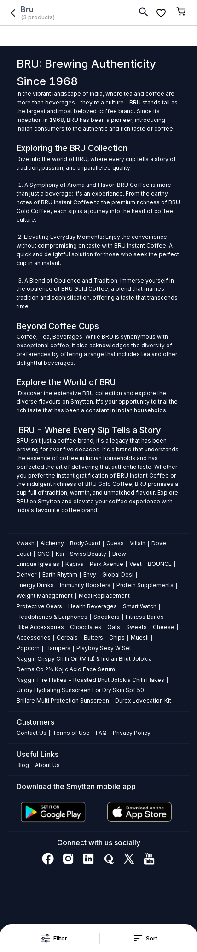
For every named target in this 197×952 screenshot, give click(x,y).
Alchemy (52, 543)
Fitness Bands (145, 616)
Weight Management (45, 595)
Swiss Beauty (88, 553)
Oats (113, 626)
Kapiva (74, 563)
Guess (115, 543)
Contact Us (31, 732)
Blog (23, 765)
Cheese (163, 626)
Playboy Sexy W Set (103, 648)
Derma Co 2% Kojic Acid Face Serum (66, 669)
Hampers (58, 648)
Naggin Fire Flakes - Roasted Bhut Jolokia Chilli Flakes (90, 679)
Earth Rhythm (59, 574)
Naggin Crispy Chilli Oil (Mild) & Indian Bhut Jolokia (84, 658)
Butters (93, 637)
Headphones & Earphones (52, 616)
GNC (43, 553)
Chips (117, 637)
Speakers (106, 616)
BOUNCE (160, 563)
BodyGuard (85, 543)
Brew (119, 553)
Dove (158, 543)
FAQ (101, 732)
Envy (89, 574)
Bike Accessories (40, 626)
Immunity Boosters (85, 585)
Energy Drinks (35, 585)
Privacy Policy (132, 732)
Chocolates (85, 626)
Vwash (26, 543)
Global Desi (117, 574)
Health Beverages (92, 606)
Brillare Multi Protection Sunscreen (63, 700)
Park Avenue (106, 563)
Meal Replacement (104, 595)
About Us (47, 765)
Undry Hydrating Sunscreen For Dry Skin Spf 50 (80, 690)
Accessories (34, 637)
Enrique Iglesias (38, 563)
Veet (135, 563)
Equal (24, 553)
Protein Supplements (145, 585)
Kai (60, 553)
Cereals (67, 637)
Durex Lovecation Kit (143, 700)
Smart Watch (139, 606)
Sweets (136, 626)
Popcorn (28, 648)
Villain (137, 543)
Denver (26, 574)
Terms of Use (71, 732)
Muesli (140, 637)
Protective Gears (39, 606)
